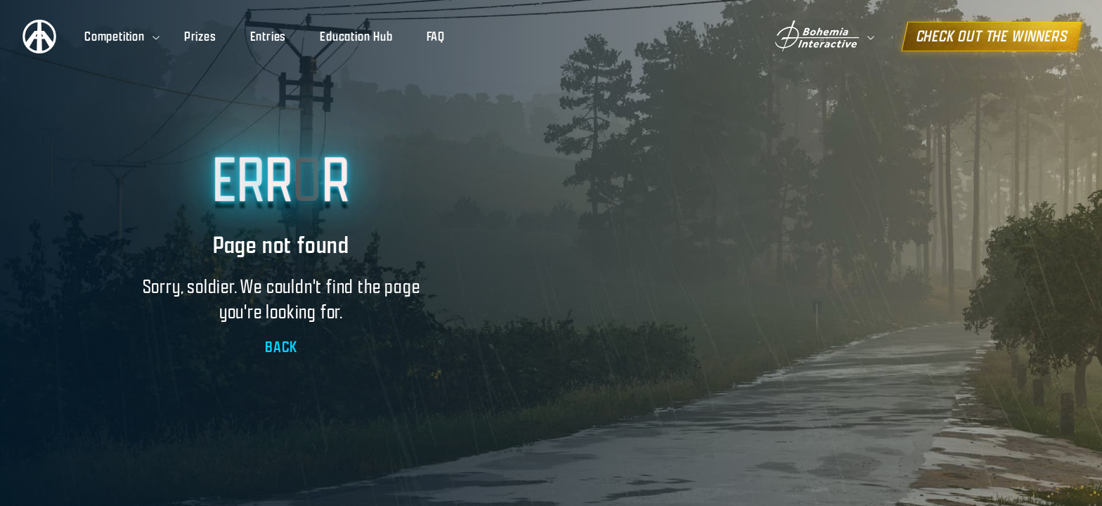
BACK (281, 347)
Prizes (200, 36)
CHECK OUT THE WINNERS (997, 36)
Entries (268, 36)
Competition (123, 36)
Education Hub (356, 36)
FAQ (436, 36)
